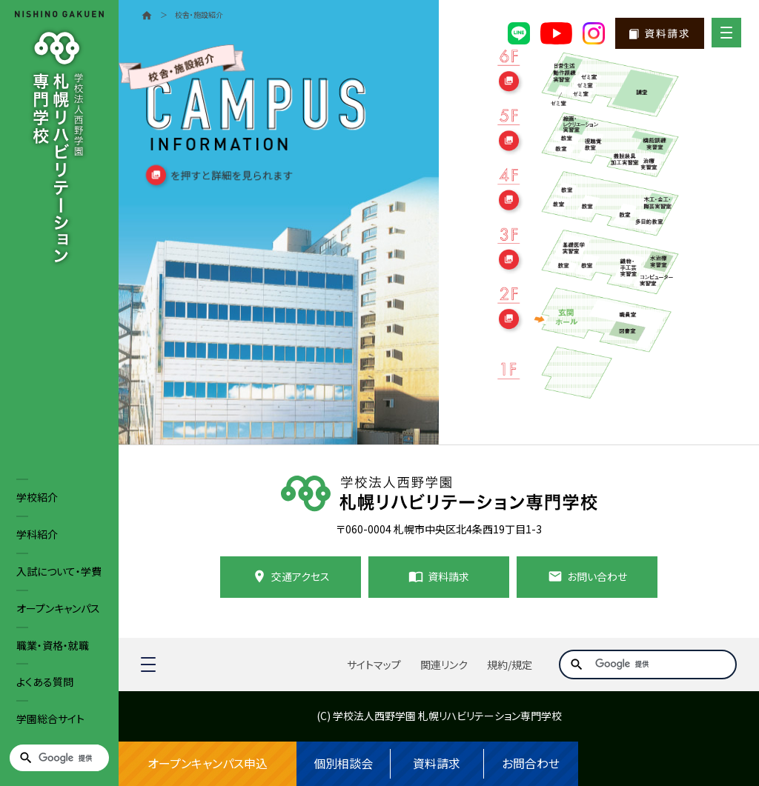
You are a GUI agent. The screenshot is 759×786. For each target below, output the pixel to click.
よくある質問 (44, 681)
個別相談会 (343, 764)
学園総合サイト (50, 718)
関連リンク (444, 664)
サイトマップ (374, 664)
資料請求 (436, 764)
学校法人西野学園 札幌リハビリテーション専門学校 (447, 715)
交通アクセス (300, 576)
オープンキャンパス (58, 608)
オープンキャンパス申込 (208, 764)
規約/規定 (509, 664)
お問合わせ (531, 764)
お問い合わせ (597, 576)
